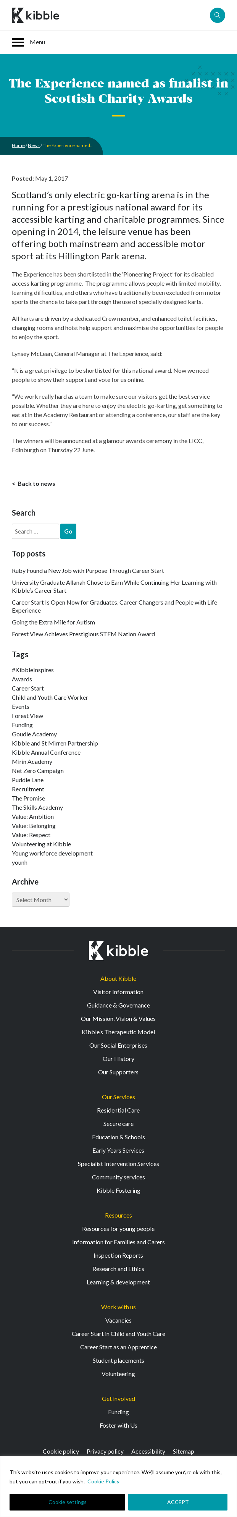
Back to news (35, 483)
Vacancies (118, 1320)
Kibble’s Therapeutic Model (118, 1031)
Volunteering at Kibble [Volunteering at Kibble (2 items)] (41, 843)
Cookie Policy (103, 1481)
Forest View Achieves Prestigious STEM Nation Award (83, 633)
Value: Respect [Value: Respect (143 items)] (31, 834)
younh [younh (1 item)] (19, 862)
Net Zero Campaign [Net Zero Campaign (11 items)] (38, 770)
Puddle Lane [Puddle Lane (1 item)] (28, 779)
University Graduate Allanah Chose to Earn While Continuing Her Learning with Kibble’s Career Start (114, 586)
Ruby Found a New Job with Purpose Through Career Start (88, 570)
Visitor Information (118, 991)
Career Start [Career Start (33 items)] (28, 688)
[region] (118, 1486)
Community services (118, 1177)
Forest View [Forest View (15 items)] (27, 715)
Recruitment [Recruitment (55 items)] (28, 788)
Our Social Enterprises (118, 1045)
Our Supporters (118, 1071)
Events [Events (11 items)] (20, 706)
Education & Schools (118, 1136)
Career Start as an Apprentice (118, 1346)
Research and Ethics (118, 1268)
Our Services (118, 1096)
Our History (118, 1058)
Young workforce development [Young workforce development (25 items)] (52, 853)
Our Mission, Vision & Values (118, 1018)
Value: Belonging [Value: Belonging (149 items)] (34, 825)
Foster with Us (118, 1425)
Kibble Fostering (118, 1190)
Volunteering (118, 1373)
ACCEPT (178, 1502)
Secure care (118, 1123)
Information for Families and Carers (118, 1241)
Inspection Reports (118, 1255)
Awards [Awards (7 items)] (22, 678)
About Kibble (118, 978)
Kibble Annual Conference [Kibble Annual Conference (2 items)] (46, 752)
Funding (118, 1411)
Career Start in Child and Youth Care (118, 1333)
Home (18, 145)
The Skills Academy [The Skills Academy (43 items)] (37, 807)
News (34, 145)
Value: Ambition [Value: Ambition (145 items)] (33, 816)
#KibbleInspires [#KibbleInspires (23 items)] (33, 669)
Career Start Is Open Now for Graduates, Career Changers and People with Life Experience (114, 606)
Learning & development (118, 1282)
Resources (118, 1215)
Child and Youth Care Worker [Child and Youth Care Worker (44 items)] (50, 697)
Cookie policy (61, 1451)
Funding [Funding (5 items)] (22, 724)
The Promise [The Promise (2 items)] (28, 798)
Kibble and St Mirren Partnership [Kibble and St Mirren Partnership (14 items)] (55, 743)
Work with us (118, 1306)
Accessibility (148, 1451)
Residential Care (118, 1110)
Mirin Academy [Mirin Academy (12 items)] (32, 761)
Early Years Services (118, 1150)
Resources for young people (118, 1228)
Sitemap (183, 1451)
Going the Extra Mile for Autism (53, 622)
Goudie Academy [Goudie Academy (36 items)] (34, 733)
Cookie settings (67, 1502)
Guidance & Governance (118, 1005)
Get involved (118, 1398)
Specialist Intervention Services (118, 1163)
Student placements (118, 1360)
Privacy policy (105, 1451)
